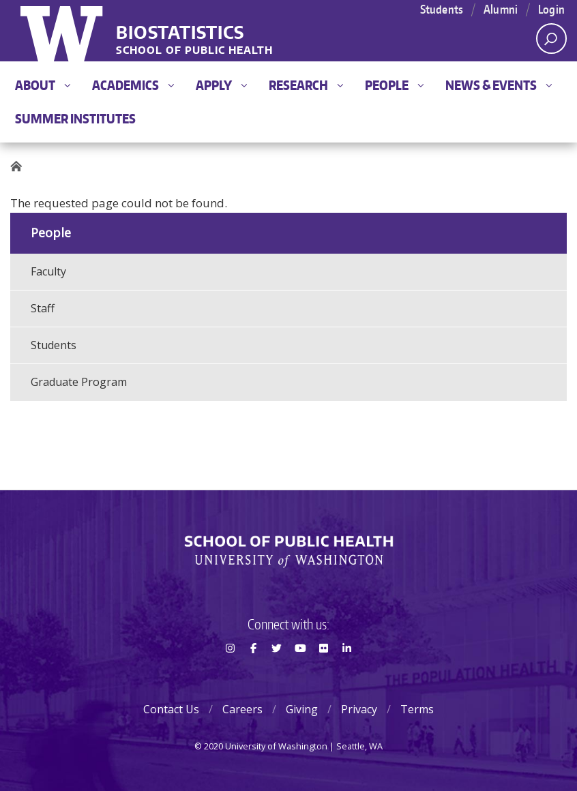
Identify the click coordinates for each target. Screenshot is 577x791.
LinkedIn (347, 672)
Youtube (300, 672)
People (394, 84)
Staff (43, 308)
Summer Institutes (75, 118)
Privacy (359, 709)
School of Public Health (194, 51)
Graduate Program (79, 381)
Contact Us (171, 709)
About (42, 84)
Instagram (230, 672)
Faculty (48, 271)
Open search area (546, 42)
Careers (242, 709)
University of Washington (63, 30)
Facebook (253, 672)
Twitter (277, 672)
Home (20, 167)
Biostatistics (180, 33)
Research (306, 84)
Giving (302, 709)
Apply (221, 84)
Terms (417, 709)
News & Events (498, 84)
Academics (133, 84)
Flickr (323, 672)
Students (53, 345)
